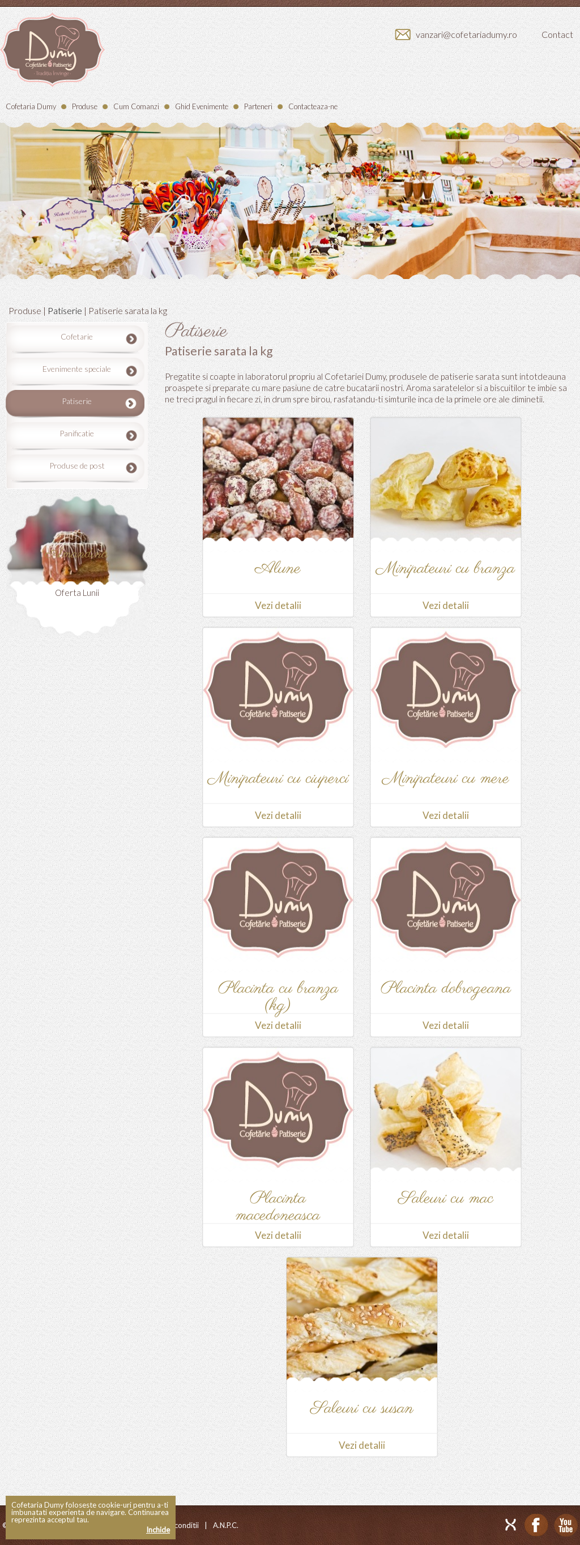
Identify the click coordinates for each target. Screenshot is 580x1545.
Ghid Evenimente (201, 106)
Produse (84, 106)
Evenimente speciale (76, 369)
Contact (557, 34)
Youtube (566, 1525)
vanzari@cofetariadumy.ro (466, 34)
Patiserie (65, 310)
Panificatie (76, 433)
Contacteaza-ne (313, 106)
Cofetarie (77, 336)
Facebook (536, 1525)
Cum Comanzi (136, 106)
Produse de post (77, 465)
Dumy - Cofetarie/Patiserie (52, 50)
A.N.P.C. (225, 1525)
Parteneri (258, 106)
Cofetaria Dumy (31, 106)
